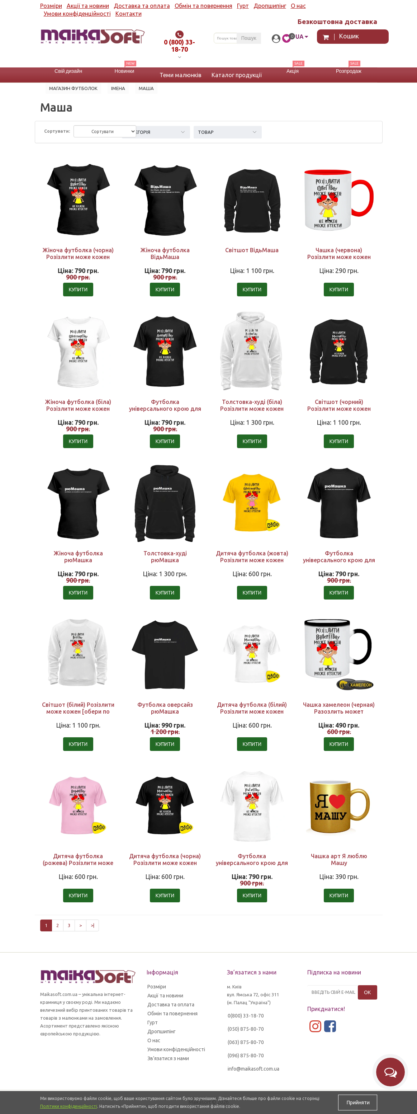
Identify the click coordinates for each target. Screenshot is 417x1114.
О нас (298, 6)
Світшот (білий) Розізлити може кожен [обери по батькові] (78, 711)
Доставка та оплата (142, 6)
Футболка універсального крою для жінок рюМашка (339, 560)
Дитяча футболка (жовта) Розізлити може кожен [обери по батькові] (252, 560)
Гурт (243, 6)
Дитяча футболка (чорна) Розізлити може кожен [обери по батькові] (165, 863)
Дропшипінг (269, 6)
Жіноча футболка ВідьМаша (165, 253)
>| (92, 925)
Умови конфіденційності (77, 13)
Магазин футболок (73, 88)
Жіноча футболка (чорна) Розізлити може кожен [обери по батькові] (78, 257)
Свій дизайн (68, 71)
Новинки (124, 71)
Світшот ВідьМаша (252, 250)
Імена (118, 88)
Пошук (248, 38)
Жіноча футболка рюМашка (78, 556)
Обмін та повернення (203, 6)
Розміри (51, 6)
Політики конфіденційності (68, 1106)
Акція (292, 71)
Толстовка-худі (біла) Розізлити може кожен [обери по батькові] (252, 409)
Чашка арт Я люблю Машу (339, 859)
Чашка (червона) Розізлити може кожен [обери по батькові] (339, 257)
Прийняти (358, 1102)
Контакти (128, 13)
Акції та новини (88, 6)
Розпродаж (348, 71)
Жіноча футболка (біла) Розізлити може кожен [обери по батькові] (78, 409)
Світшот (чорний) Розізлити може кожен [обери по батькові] (339, 409)
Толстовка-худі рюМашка (165, 556)
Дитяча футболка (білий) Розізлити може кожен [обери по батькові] (252, 711)
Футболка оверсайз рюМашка (165, 708)
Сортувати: (57, 131)
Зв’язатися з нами (168, 1058)
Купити (78, 289)
